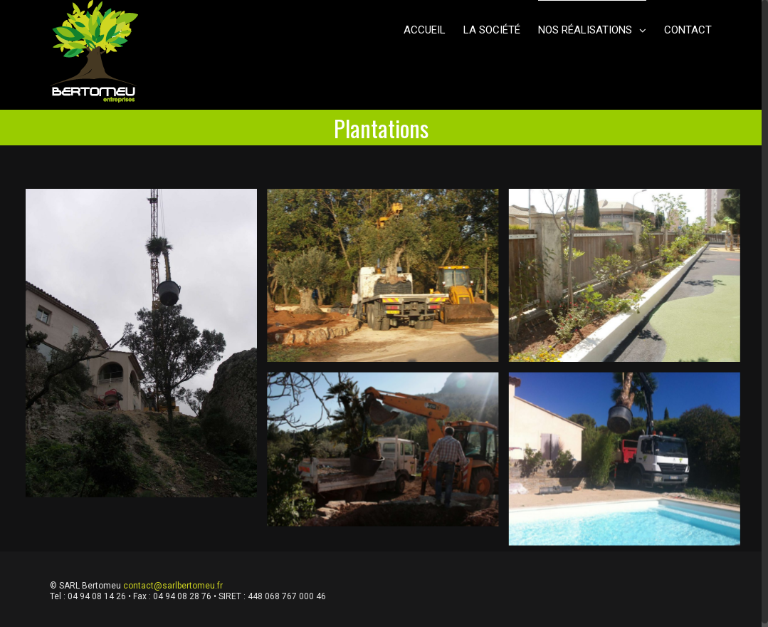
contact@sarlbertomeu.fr (173, 586)
